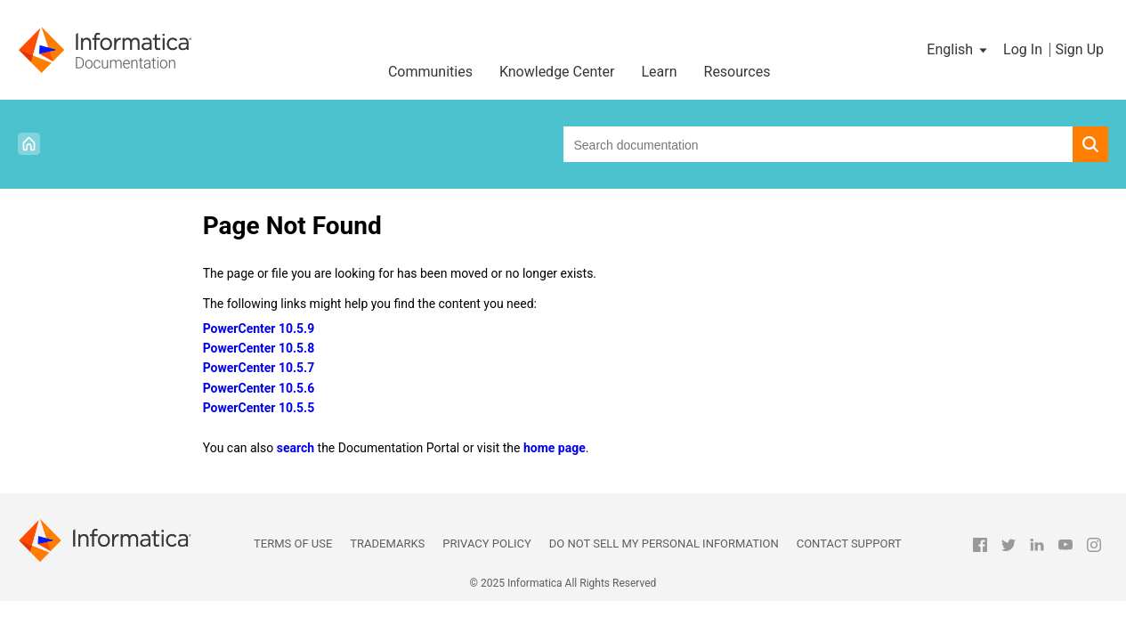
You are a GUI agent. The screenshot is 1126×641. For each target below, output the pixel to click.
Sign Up (1079, 49)
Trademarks (387, 543)
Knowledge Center (557, 71)
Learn (658, 71)
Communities (430, 71)
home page (554, 448)
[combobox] (818, 144)
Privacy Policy (486, 543)
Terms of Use (293, 543)
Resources (737, 71)
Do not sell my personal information (664, 543)
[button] (958, 50)
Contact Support (849, 543)
